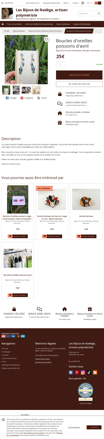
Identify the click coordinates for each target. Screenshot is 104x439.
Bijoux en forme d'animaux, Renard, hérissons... (46, 31)
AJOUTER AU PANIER (79, 75)
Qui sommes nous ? (9, 358)
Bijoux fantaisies (19, 31)
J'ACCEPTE (94, 427)
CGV (4, 362)
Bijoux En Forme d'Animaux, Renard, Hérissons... (78, 50)
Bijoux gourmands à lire (11, 368)
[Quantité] (61, 64)
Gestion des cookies (42, 359)
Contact (75, 3)
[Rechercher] (98, 13)
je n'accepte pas (74, 427)
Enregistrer (26, 98)
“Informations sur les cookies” (33, 433)
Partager (11, 98)
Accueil (6, 31)
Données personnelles (43, 362)
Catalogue (6, 352)
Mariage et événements (11, 365)
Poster (42, 98)
